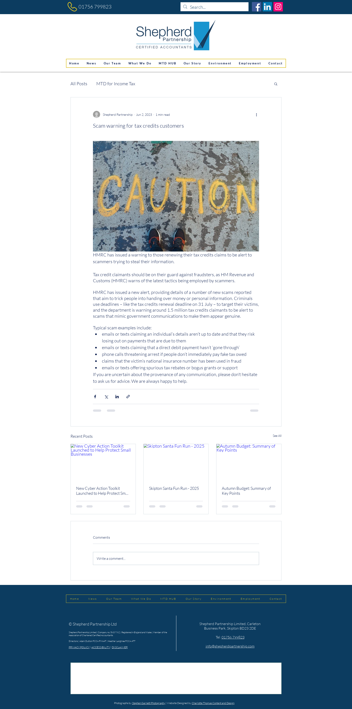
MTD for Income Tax (115, 83)
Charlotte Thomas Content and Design (213, 703)
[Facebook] (256, 6)
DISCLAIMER (120, 647)
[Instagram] (278, 6)
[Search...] (214, 7)
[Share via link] (128, 396)
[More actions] (256, 114)
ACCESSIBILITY (100, 647)
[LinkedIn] (267, 6)
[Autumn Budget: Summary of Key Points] (248, 462)
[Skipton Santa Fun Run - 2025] (176, 462)
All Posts (78, 83)
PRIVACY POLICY (79, 647)
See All (277, 436)
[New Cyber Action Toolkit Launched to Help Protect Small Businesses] (103, 462)
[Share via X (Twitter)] (106, 396)
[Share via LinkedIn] (117, 396)
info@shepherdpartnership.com (230, 646)
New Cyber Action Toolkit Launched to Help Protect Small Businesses (102, 491)
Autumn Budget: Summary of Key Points (246, 491)
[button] (276, 83)
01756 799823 (95, 7)
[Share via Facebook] (95, 396)
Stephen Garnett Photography (148, 703)
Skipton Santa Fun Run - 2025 (174, 488)
